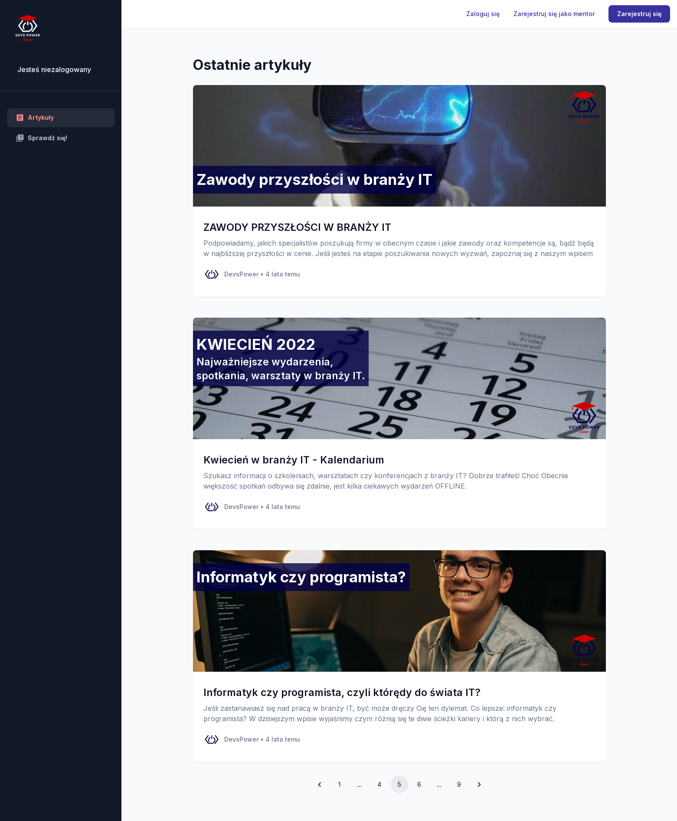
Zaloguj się (483, 13)
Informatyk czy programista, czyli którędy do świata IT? (342, 692)
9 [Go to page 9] (459, 784)
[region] (60, 410)
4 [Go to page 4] (379, 784)
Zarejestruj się (639, 13)
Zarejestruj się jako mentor (554, 13)
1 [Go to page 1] (339, 784)
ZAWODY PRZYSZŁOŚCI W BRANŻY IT (297, 227)
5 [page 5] (399, 784)
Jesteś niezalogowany (54, 69)
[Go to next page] (479, 784)
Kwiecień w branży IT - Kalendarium (293, 459)
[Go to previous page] (319, 784)
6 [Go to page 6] (419, 784)
